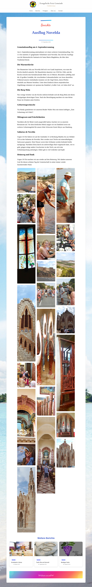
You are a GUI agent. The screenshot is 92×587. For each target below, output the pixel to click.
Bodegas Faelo (65, 562)
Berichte (37, 11)
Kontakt (60, 11)
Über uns (53, 11)
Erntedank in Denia (16, 562)
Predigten (45, 11)
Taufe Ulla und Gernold (42, 562)
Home (31, 11)
